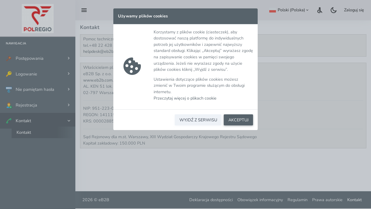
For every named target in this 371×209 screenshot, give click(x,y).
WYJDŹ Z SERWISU (198, 120)
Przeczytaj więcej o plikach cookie (185, 98)
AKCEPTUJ (238, 120)
